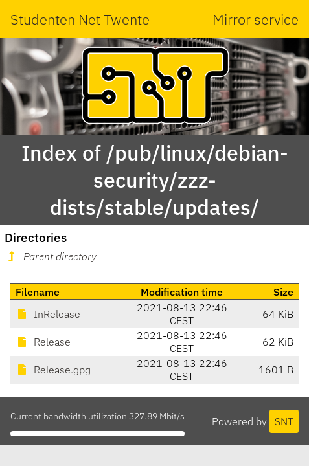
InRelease (48, 313)
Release (43, 341)
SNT (284, 421)
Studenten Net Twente (80, 19)
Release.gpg (53, 369)
